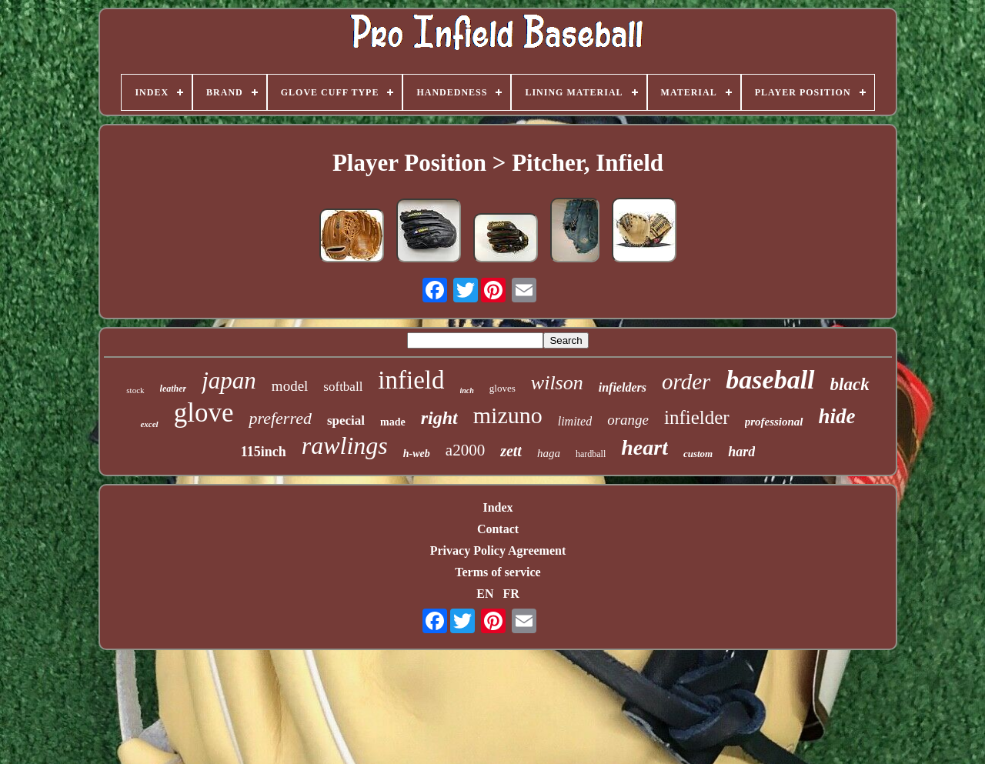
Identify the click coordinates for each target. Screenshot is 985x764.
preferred (280, 418)
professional (774, 421)
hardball (591, 454)
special (346, 420)
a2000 (465, 450)
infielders (622, 387)
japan (229, 380)
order (686, 381)
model (290, 386)
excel (149, 424)
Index (497, 507)
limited (575, 421)
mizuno (508, 415)
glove (204, 413)
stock (135, 390)
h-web (416, 453)
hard (741, 451)
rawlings (345, 445)
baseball (770, 379)
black (850, 384)
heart (644, 447)
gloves (502, 388)
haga (548, 453)
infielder (697, 417)
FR (511, 593)
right (439, 418)
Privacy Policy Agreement (498, 550)
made (393, 422)
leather (173, 388)
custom (698, 453)
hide (837, 416)
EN (484, 593)
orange (628, 420)
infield (411, 380)
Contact (498, 528)
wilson (557, 383)
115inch (263, 451)
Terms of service (497, 572)
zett (511, 450)
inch (467, 390)
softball (342, 386)
